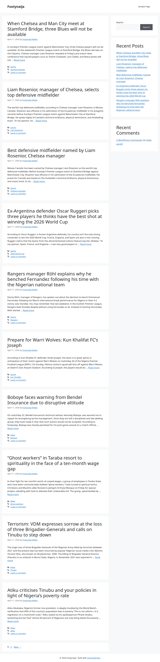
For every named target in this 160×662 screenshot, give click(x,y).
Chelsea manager (18, 191)
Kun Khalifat (15, 377)
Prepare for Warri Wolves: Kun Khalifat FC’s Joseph (52, 342)
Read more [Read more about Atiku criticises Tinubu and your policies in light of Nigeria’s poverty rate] (13, 621)
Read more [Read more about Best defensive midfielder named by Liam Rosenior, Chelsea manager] (39, 181)
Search (119, 22)
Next (17, 647)
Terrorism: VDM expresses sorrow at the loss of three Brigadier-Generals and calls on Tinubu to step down (54, 529)
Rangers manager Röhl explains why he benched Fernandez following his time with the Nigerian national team (53, 279)
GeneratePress (93, 658)
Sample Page (144, 6)
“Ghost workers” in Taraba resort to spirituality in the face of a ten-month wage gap (53, 463)
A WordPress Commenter (129, 140)
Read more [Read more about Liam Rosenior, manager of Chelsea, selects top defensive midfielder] (41, 120)
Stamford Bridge (17, 69)
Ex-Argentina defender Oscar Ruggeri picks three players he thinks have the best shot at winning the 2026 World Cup (54, 216)
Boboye (13, 438)
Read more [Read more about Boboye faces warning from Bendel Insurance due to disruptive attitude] (13, 428)
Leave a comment (18, 72)
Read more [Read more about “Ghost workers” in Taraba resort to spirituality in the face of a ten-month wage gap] (13, 494)
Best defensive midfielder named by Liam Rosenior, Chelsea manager (51, 153)
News (12, 435)
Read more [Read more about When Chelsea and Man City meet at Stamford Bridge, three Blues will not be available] (19, 60)
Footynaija (15, 6)
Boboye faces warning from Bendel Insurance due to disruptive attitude (45, 400)
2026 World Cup (17, 253)
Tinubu (13, 570)
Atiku (12, 631)
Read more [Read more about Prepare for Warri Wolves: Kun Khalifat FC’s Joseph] (93, 367)
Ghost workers (16, 504)
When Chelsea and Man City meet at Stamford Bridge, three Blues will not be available (49, 28)
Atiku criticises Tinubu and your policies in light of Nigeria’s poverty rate (51, 593)
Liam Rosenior (16, 130)
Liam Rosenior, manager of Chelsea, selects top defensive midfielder (53, 92)
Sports (13, 67)
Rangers (14, 320)
